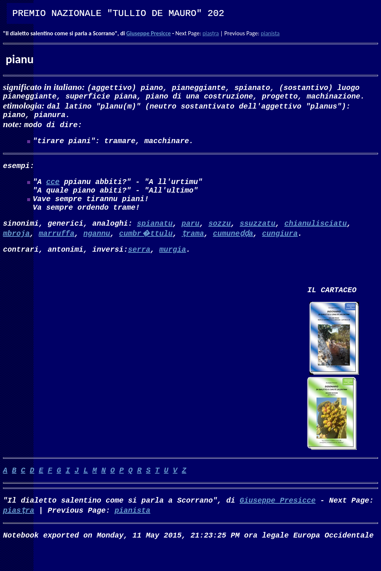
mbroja (16, 246)
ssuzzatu (257, 236)
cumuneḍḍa (233, 246)
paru (190, 236)
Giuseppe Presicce (148, 33)
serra (139, 264)
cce (53, 189)
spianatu (155, 236)
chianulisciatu (315, 236)
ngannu (96, 246)
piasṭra (210, 33)
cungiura (280, 246)
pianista (270, 33)
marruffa (56, 246)
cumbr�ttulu (146, 246)
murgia (172, 264)
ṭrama (193, 246)
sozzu (219, 236)
